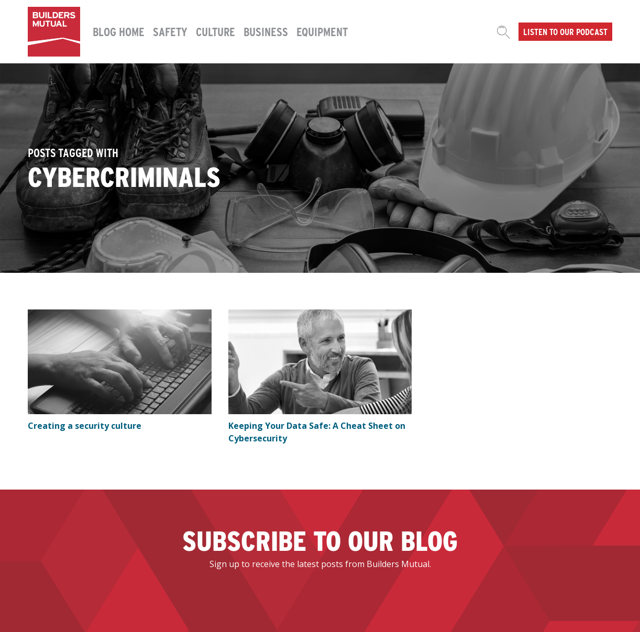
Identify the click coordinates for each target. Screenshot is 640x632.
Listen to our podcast (565, 31)
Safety (170, 31)
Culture (215, 31)
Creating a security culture (84, 425)
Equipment (322, 31)
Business (266, 31)
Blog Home (119, 31)
